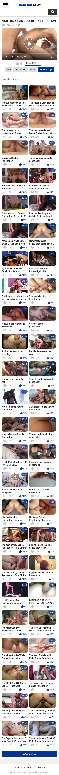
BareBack (30, 5)
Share (33, 70)
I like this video (17, 63)
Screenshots (20, 70)
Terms (41, 767)
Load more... (29, 753)
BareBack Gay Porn (26, 772)
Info (9, 70)
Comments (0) (46, 70)
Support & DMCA (22, 767)
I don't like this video (21, 63)
